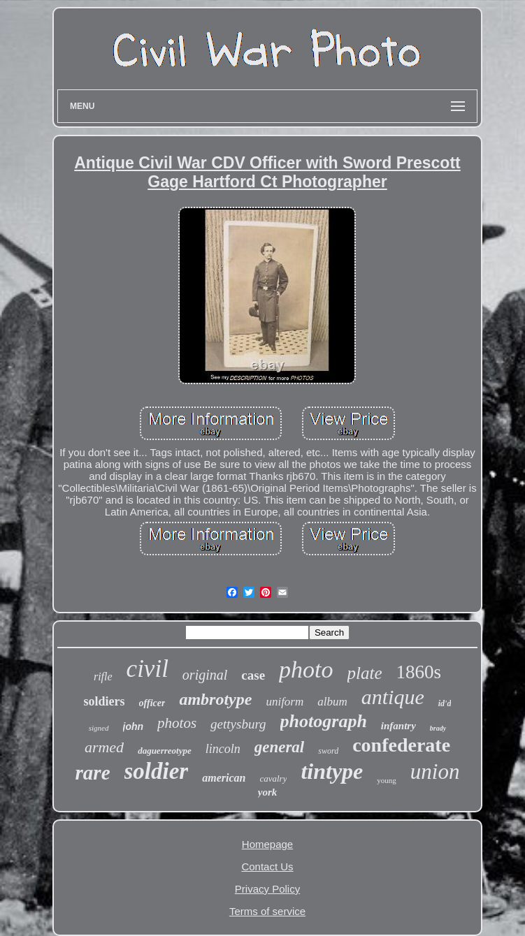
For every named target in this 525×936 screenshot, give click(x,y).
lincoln (223, 749)
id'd (445, 703)
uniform (284, 701)
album (332, 701)
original (204, 674)
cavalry (273, 778)
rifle (103, 676)
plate (364, 673)
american (223, 778)
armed (104, 747)
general (279, 747)
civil (147, 668)
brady (438, 728)
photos (176, 723)
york (268, 792)
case (253, 675)
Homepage (267, 844)
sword (328, 751)
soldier (156, 771)
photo (306, 669)
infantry (398, 725)
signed (99, 728)
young (386, 780)
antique (392, 696)
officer (152, 703)
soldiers (104, 701)
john (133, 726)
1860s (419, 671)
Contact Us (267, 866)
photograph (323, 721)
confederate (401, 745)
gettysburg (238, 724)
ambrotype (215, 699)
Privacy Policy (267, 889)
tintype (332, 771)
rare (92, 772)
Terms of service (267, 911)
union (435, 771)
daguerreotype (165, 750)
